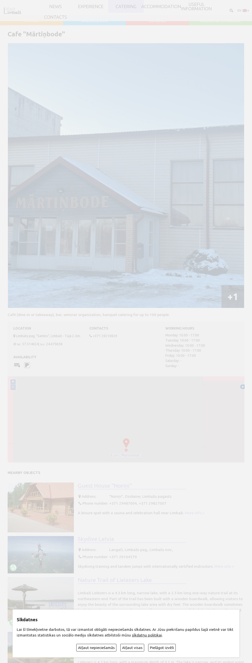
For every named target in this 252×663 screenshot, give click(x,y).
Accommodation (161, 6)
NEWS (55, 6)
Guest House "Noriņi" (105, 485)
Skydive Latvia (96, 539)
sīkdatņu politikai (147, 635)
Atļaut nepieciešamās (96, 648)
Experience (90, 6)
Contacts (55, 17)
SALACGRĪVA (94, 20)
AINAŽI (31, 20)
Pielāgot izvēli (162, 648)
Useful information (196, 6)
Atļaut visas (132, 648)
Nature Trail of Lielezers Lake (115, 580)
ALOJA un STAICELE (220, 20)
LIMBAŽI (157, 20)
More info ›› (195, 513)
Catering (126, 6)
